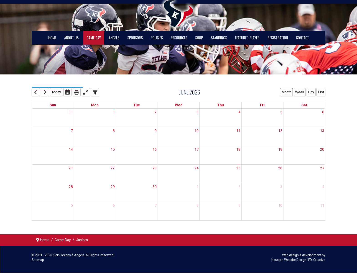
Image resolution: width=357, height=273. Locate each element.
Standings (219, 38)
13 (322, 131)
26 (280, 168)
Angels (114, 38)
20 (322, 149)
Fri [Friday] (262, 105)
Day (311, 92)
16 (155, 149)
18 (238, 149)
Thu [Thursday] (220, 105)
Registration (278, 38)
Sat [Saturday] (304, 105)
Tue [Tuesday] (136, 105)
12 (280, 131)
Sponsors (135, 38)
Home (52, 38)
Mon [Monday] (95, 105)
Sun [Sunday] (53, 105)
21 (71, 168)
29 (113, 187)
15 (113, 149)
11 (238, 131)
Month (286, 92)
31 (71, 112)
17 (196, 149)
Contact (302, 38)
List (321, 92)
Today (56, 92)
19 (280, 149)
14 (71, 149)
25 (238, 168)
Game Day (94, 38)
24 (196, 168)
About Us (71, 38)
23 (155, 168)
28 (71, 187)
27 (322, 168)
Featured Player (247, 38)
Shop (199, 38)
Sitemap (38, 260)
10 (196, 131)
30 (155, 187)
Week (299, 92)
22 (113, 168)
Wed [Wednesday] (178, 105)
